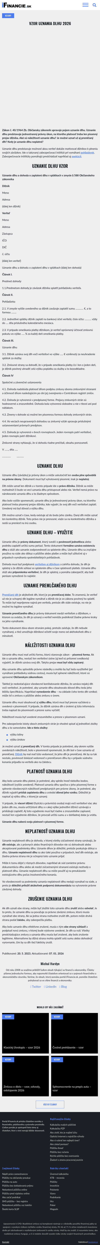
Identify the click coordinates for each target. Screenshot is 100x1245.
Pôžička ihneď (56, 1148)
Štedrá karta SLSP (10, 1209)
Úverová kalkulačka (59, 1174)
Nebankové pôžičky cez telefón (17, 1205)
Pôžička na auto (9, 1182)
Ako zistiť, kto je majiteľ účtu (63, 1132)
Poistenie (54, 1189)
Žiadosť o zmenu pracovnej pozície (66, 1160)
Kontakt (5, 1242)
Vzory (8, 15)
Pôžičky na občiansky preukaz (16, 1178)
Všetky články (50, 1104)
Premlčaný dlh (10, 594)
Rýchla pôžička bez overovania (64, 1156)
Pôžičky (53, 1182)
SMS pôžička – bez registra (15, 1201)
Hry (52, 1201)
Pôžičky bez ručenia (59, 1152)
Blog (63, 986)
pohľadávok (87, 152)
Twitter (35, 986)
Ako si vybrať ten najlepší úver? (65, 1140)
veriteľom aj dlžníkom (47, 564)
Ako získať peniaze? (59, 1144)
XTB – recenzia (57, 1178)
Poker (53, 1205)
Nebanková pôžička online (14, 1189)
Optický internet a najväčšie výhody (67, 1136)
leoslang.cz (93, 1242)
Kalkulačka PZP (57, 1128)
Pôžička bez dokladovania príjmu (17, 1185)
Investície (54, 1185)
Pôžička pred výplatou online (15, 1193)
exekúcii (76, 156)
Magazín (54, 1209)
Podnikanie (55, 1197)
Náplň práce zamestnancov (15, 1174)
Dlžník (19, 754)
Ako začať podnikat (11, 1197)
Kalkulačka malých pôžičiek (63, 1124)
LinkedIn (50, 986)
